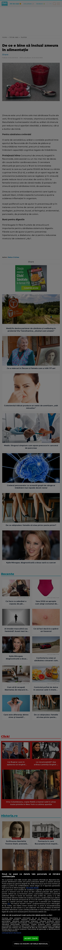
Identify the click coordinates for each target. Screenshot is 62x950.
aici (9, 903)
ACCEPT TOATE (31, 938)
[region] (31, 910)
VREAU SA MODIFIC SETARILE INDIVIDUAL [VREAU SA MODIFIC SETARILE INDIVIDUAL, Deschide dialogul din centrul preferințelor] (31, 944)
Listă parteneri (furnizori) (11, 933)
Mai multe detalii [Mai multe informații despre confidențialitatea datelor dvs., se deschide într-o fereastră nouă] (32, 888)
